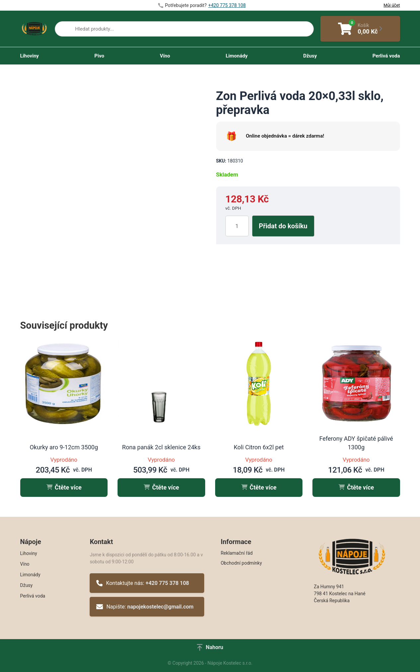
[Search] (65, 30)
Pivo (99, 56)
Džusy (310, 56)
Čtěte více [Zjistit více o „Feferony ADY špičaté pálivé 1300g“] (356, 487)
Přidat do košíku (283, 226)
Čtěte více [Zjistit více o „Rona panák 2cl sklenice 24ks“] (161, 487)
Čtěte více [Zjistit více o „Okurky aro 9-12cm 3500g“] (64, 487)
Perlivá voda (386, 56)
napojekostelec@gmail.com (160, 607)
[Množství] (237, 226)
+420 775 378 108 (167, 583)
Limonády (237, 56)
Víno (165, 56)
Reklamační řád (237, 553)
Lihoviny (29, 56)
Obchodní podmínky (241, 563)
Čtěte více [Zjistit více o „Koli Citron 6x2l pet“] (259, 487)
